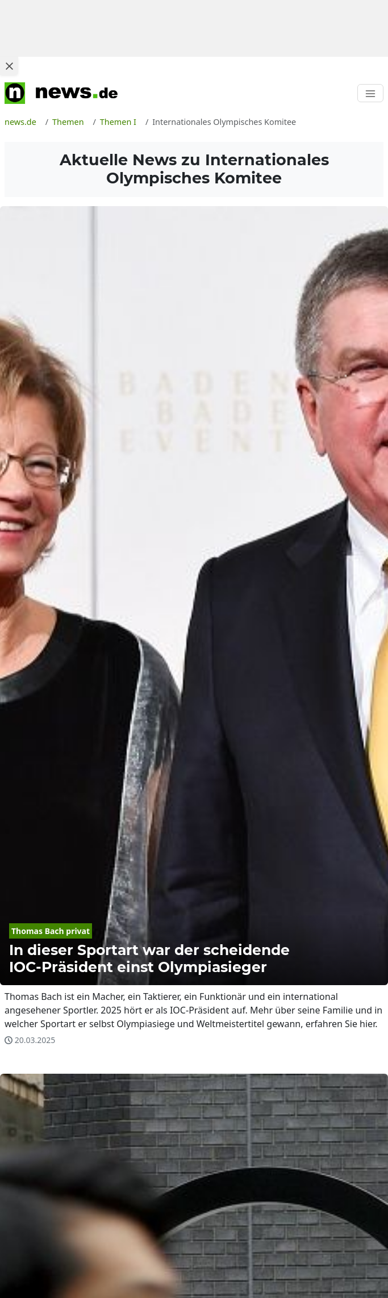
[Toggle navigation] (370, 93)
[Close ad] (9, 66)
